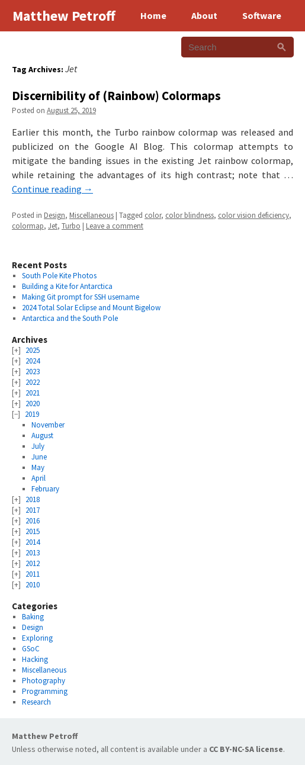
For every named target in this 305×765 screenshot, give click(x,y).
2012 (32, 563)
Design (54, 215)
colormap (28, 226)
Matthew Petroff (45, 736)
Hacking (35, 659)
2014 (32, 542)
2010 (32, 585)
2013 (32, 553)
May (37, 467)
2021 (32, 393)
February (45, 489)
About (204, 15)
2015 (32, 531)
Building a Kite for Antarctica (67, 286)
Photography (43, 681)
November (48, 425)
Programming (45, 691)
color (153, 215)
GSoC (31, 649)
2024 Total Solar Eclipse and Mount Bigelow (91, 308)
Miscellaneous (91, 215)
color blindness (189, 215)
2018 (32, 499)
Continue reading (52, 189)
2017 (32, 510)
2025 (32, 350)
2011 (32, 574)
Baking (33, 617)
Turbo (71, 226)
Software (261, 15)
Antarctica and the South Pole (70, 318)
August (42, 435)
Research (36, 702)
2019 (32, 414)
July (37, 446)
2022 (32, 382)
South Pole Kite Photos (59, 276)
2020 (32, 403)
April (38, 478)
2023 (32, 372)
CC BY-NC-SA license (246, 749)
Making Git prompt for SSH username (80, 297)
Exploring (37, 638)
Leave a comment (114, 226)
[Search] (282, 47)
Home (153, 15)
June (39, 457)
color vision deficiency (253, 215)
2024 (32, 361)
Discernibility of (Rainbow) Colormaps (116, 96)
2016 (32, 521)
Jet (52, 226)
